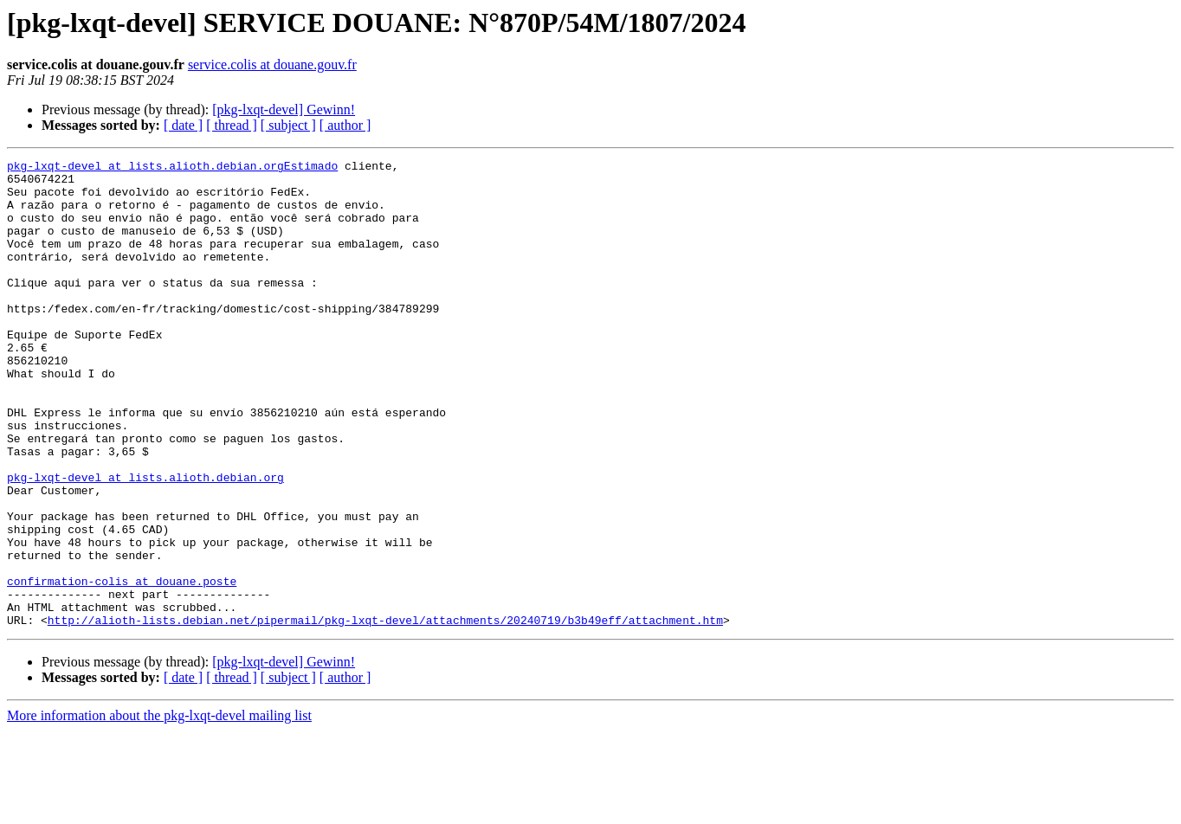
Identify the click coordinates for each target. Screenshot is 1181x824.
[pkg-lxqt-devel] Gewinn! (283, 109)
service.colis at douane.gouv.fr (272, 64)
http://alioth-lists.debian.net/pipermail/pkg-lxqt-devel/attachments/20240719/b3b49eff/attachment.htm (385, 713)
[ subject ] (288, 125)
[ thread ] (231, 125)
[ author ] (345, 125)
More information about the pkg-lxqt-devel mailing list (159, 808)
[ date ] (183, 125)
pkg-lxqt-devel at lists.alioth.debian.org (145, 542)
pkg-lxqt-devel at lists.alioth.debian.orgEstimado (172, 168)
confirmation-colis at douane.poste (121, 666)
